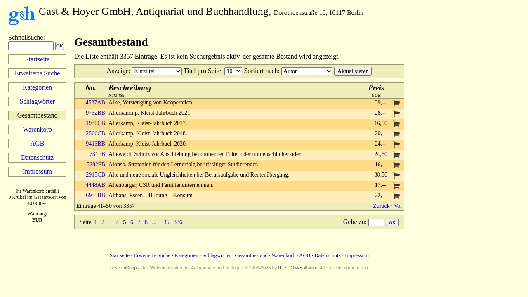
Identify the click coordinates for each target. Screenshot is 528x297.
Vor (398, 206)
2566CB (95, 133)
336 (178, 222)
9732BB (95, 113)
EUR (376, 90)
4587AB (95, 102)
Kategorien (37, 87)
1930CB (95, 123)
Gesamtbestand (251, 255)
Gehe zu (354, 221)
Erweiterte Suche (37, 73)
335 (164, 222)
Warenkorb (37, 129)
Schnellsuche (25, 37)
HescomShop (123, 267)
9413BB (95, 144)
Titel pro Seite (202, 70)
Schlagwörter (37, 101)
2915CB (95, 175)
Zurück (381, 206)
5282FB (96, 164)
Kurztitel (129, 90)
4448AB (95, 185)
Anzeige (118, 70)
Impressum (37, 171)
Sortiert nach (261, 70)
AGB (38, 143)
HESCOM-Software (297, 267)
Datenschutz (37, 157)
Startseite (37, 59)
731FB (97, 154)
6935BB (95, 195)
